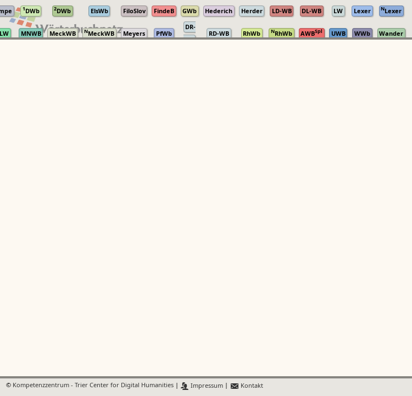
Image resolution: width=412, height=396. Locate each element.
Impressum (202, 386)
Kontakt (246, 386)
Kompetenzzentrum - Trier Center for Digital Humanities (93, 386)
